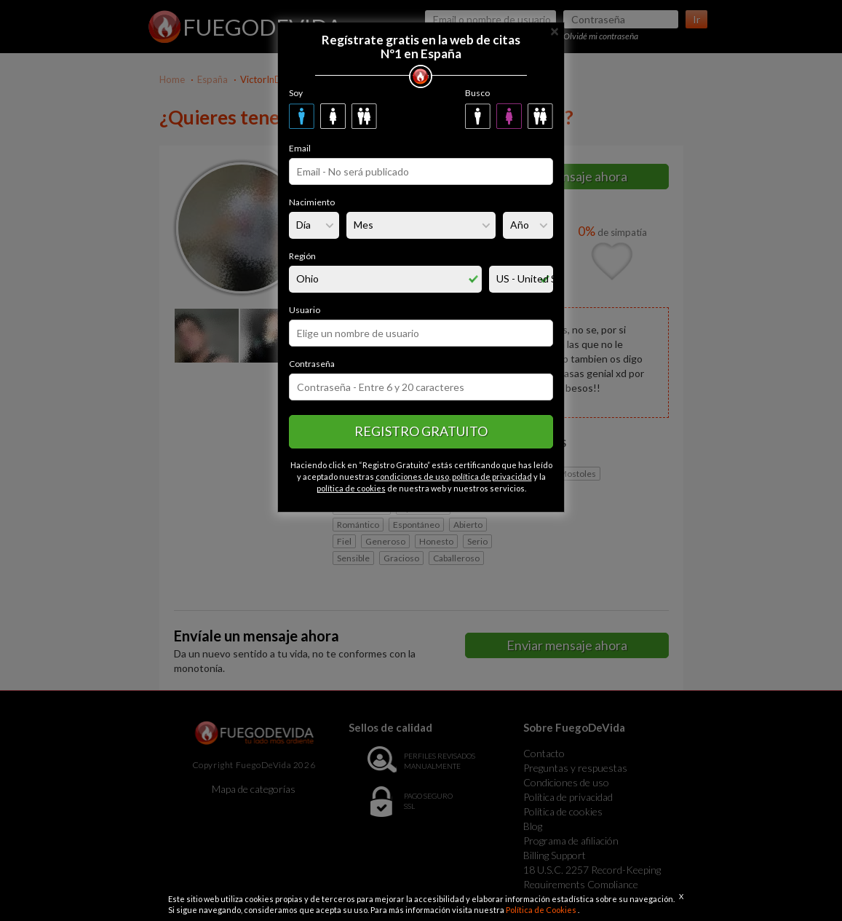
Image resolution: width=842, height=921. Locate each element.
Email (300, 148)
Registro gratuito (421, 431)
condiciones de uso (412, 476)
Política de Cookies (542, 909)
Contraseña (312, 363)
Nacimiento (312, 202)
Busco (477, 92)
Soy (296, 92)
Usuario (304, 309)
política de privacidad (492, 476)
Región (302, 255)
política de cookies (351, 488)
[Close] (554, 30)
